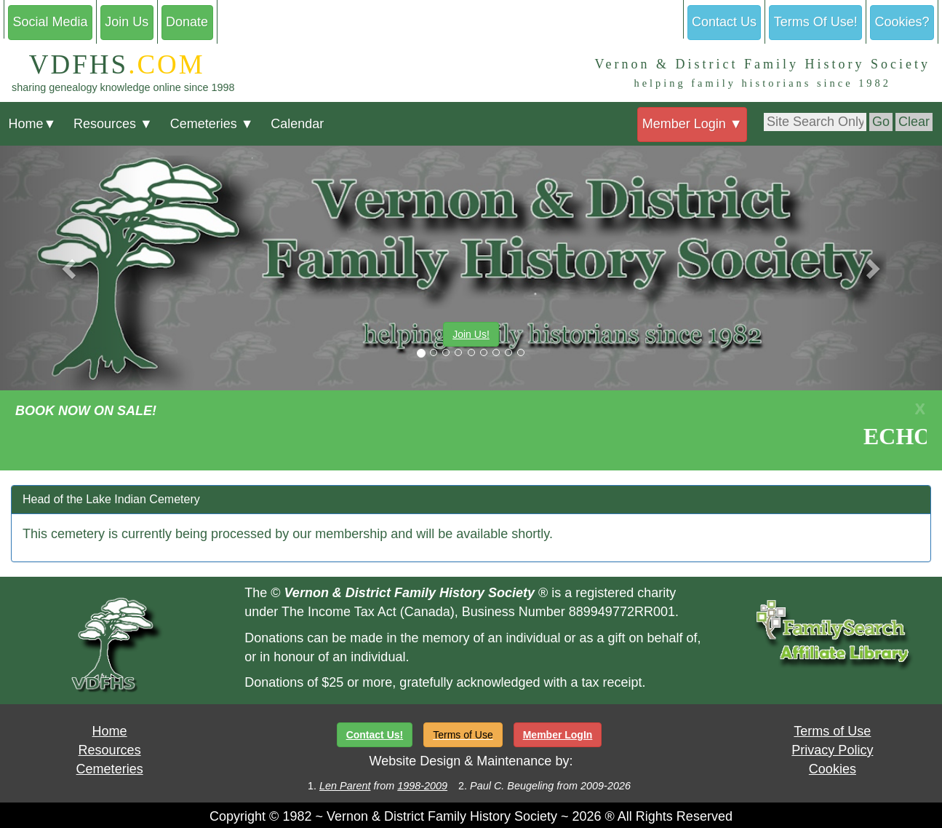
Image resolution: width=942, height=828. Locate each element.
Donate (187, 22)
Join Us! (471, 334)
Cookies (832, 769)
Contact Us (724, 22)
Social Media (49, 22)
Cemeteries (212, 124)
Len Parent (344, 786)
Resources (113, 124)
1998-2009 (422, 786)
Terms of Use (832, 731)
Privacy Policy (832, 750)
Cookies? (902, 22)
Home (32, 124)
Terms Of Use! (816, 22)
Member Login (692, 124)
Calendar (297, 124)
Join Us (126, 22)
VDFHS (108, 64)
